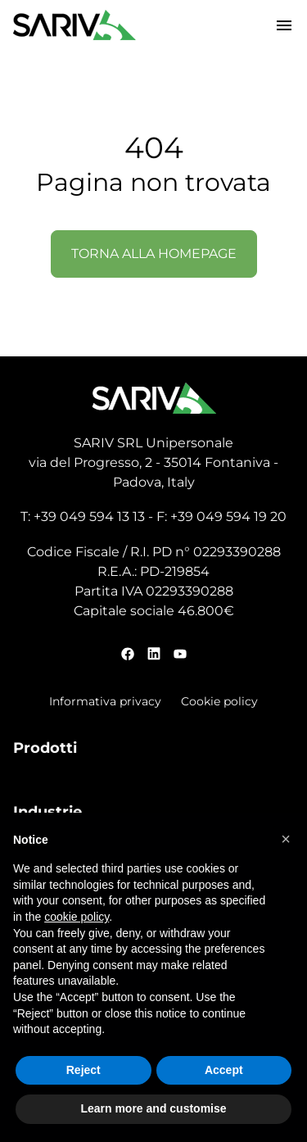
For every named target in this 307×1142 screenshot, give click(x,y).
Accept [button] (224, 1069)
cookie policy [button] (76, 916)
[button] (286, 839)
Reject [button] (83, 1069)
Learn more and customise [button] (153, 1108)
